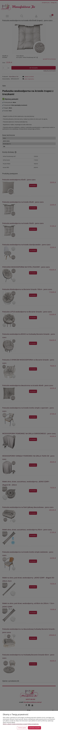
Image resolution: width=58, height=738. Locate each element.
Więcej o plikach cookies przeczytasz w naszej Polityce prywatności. (21, 724)
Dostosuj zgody (22, 727)
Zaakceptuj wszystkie (34, 727)
